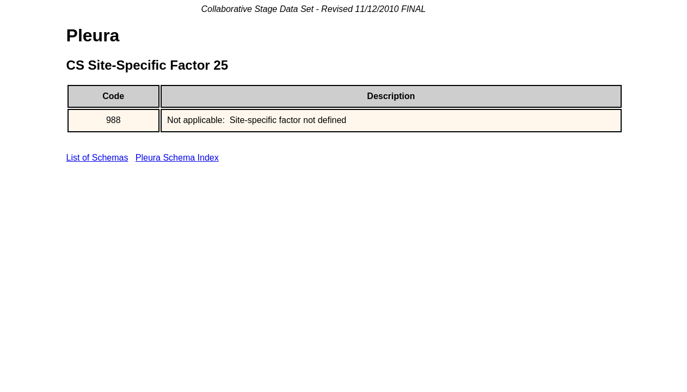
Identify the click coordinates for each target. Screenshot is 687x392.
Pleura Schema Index (177, 157)
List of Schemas (97, 157)
